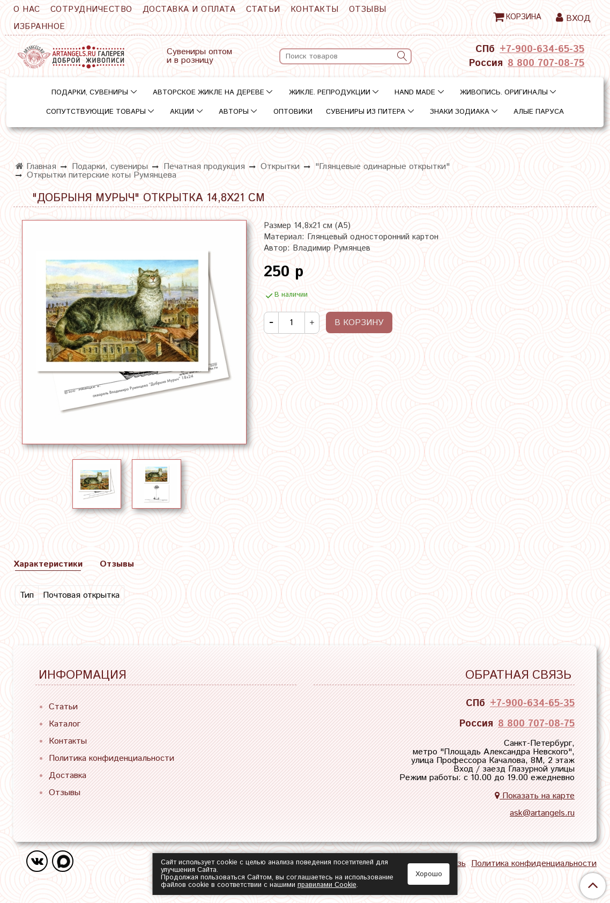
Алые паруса (539, 112)
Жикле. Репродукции (329, 92)
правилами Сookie (326, 885)
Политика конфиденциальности (111, 758)
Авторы (234, 112)
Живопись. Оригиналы (504, 92)
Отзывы (367, 9)
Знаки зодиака (459, 112)
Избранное (39, 26)
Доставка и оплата (189, 9)
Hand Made (415, 92)
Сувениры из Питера (365, 112)
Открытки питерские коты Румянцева (101, 175)
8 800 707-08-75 (546, 63)
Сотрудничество (91, 9)
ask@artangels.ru (542, 813)
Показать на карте (535, 796)
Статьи (263, 9)
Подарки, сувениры (89, 92)
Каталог (64, 724)
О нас (26, 9)
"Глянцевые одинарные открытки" (382, 166)
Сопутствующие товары (96, 112)
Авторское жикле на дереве (208, 92)
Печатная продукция (204, 166)
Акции (182, 112)
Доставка (67, 775)
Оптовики (293, 112)
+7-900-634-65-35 (542, 49)
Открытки (280, 166)
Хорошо (428, 874)
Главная (36, 166)
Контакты (315, 9)
